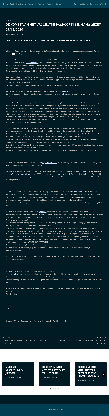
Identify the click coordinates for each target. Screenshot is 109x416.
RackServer (94, 4)
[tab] (50, 388)
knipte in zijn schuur (49, 163)
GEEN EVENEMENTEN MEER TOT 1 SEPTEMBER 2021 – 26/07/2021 (53, 370)
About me (50, 4)
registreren (66, 91)
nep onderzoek (32, 63)
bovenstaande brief (78, 192)
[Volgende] (103, 374)
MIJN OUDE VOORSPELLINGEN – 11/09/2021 (15, 370)
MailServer (84, 4)
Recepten (41, 4)
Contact (59, 4)
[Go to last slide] (5, 374)
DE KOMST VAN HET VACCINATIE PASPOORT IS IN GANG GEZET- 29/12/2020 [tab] (48, 40)
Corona (8, 20)
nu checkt (83, 171)
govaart (11, 34)
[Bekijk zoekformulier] (75, 4)
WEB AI (103, 4)
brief (13, 54)
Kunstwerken (21, 4)
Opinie (12, 4)
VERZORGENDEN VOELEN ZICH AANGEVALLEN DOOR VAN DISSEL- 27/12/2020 (27, 340)
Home (5, 4)
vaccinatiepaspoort (16, 274)
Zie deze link (33, 217)
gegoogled (42, 212)
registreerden (66, 94)
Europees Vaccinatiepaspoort (23, 174)
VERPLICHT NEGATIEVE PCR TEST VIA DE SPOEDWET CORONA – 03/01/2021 (81, 340)
